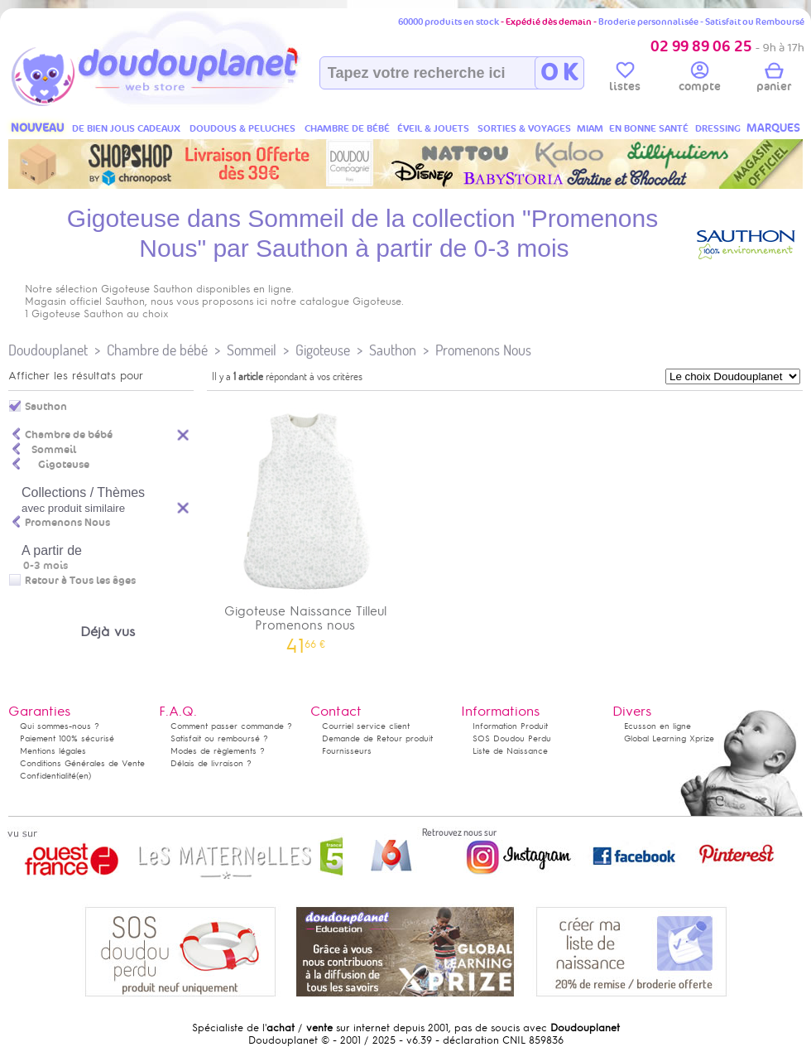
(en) (83, 775)
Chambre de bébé (157, 349)
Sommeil (251, 349)
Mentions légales (53, 750)
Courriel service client (366, 726)
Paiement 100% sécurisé (67, 738)
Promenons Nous (483, 349)
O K (559, 73)
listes (625, 79)
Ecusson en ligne (657, 726)
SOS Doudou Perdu (512, 738)
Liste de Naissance (510, 750)
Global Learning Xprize (669, 738)
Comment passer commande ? (231, 726)
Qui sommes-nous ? (59, 726)
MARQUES (773, 128)
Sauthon (392, 349)
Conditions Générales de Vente (82, 763)
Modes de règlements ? (217, 750)
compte (700, 79)
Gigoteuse (322, 349)
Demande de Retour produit (377, 738)
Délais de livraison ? (211, 763)
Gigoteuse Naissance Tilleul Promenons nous (305, 525)
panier (773, 79)
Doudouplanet (48, 349)
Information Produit (510, 726)
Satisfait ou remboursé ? (219, 738)
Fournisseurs (347, 750)
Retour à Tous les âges (80, 580)
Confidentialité (48, 775)
